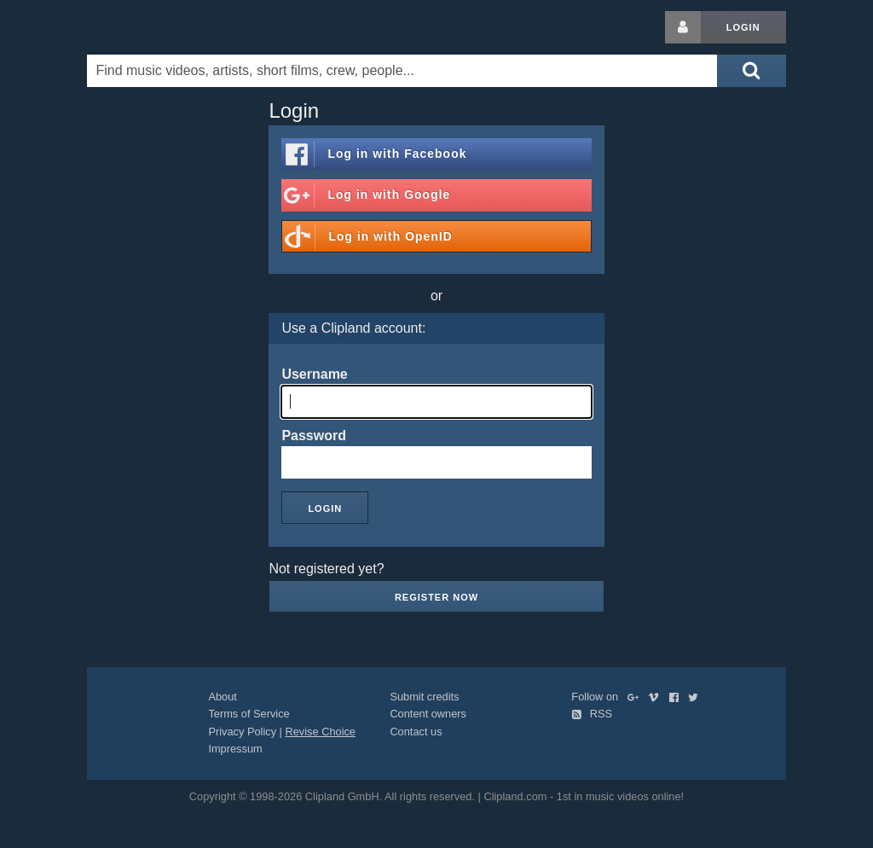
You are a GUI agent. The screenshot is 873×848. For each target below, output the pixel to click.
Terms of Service (248, 713)
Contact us (416, 731)
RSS (591, 713)
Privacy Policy (242, 731)
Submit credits (424, 696)
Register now (436, 597)
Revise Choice (320, 731)
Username (314, 374)
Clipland (176, 27)
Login (743, 27)
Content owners (428, 713)
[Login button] (683, 27)
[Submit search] (751, 71)
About (222, 696)
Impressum (235, 748)
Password (313, 435)
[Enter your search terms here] (402, 71)
